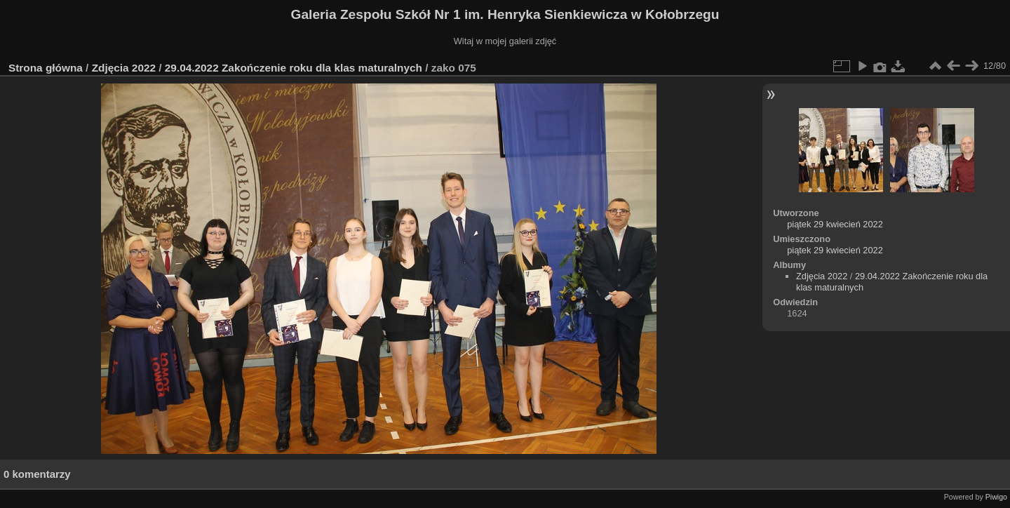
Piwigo (996, 497)
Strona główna (45, 68)
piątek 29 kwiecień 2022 (835, 224)
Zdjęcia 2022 (124, 68)
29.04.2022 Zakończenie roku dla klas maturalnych (293, 68)
